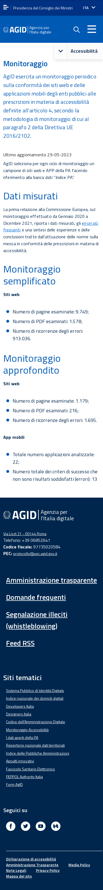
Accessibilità (76, 51)
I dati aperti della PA (22, 737)
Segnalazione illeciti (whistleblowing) (37, 620)
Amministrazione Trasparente (32, 865)
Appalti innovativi (20, 761)
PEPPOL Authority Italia (24, 777)
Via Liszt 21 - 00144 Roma (24, 534)
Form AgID (14, 784)
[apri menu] (6, 7)
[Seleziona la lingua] (89, 8)
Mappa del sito (19, 876)
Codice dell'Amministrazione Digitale (35, 722)
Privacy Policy (48, 870)
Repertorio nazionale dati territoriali (35, 745)
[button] (60, 51)
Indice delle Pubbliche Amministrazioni (37, 753)
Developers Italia (20, 706)
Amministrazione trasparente (51, 580)
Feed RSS (20, 643)
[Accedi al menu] (91, 29)
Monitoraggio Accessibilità (27, 730)
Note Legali (16, 870)
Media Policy (79, 865)
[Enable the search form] (76, 29)
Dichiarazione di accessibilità (31, 859)
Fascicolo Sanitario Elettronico (30, 769)
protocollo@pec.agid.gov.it (35, 553)
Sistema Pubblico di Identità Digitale (35, 690)
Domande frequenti (36, 597)
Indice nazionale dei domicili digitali (34, 698)
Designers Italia (18, 714)
